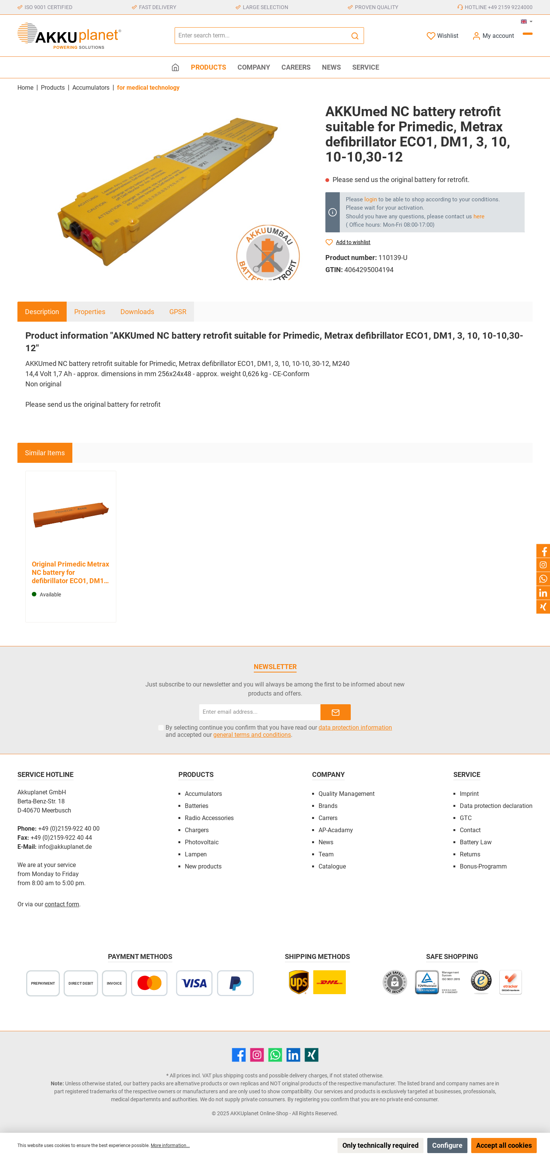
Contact (470, 830)
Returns (470, 854)
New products (203, 866)
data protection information (355, 727)
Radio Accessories (209, 818)
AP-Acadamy (336, 830)
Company (328, 774)
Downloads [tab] (137, 312)
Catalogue (332, 866)
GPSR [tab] (177, 312)
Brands (328, 805)
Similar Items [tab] (45, 453)
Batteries (196, 805)
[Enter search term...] (261, 35)
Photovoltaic (202, 842)
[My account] (493, 36)
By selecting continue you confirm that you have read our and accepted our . (279, 731)
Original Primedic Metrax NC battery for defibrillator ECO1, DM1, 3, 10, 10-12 (70, 572)
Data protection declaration (496, 805)
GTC (466, 818)
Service (466, 774)
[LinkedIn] (293, 1054)
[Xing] (311, 1054)
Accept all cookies (504, 1145)
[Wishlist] (442, 36)
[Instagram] (257, 1054)
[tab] (42, 312)
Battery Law (476, 842)
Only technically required (380, 1145)
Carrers (328, 818)
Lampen (196, 854)
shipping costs (240, 1075)
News (326, 842)
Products (196, 774)
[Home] (175, 67)
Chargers (197, 830)
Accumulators (203, 793)
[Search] (355, 35)
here (478, 216)
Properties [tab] (89, 312)
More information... (170, 1145)
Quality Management (347, 793)
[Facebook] (238, 1054)
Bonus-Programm (483, 866)
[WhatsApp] (275, 1054)
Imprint (469, 793)
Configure (447, 1145)
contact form (62, 904)
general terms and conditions (252, 734)
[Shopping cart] (528, 34)
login (370, 199)
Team (326, 854)
